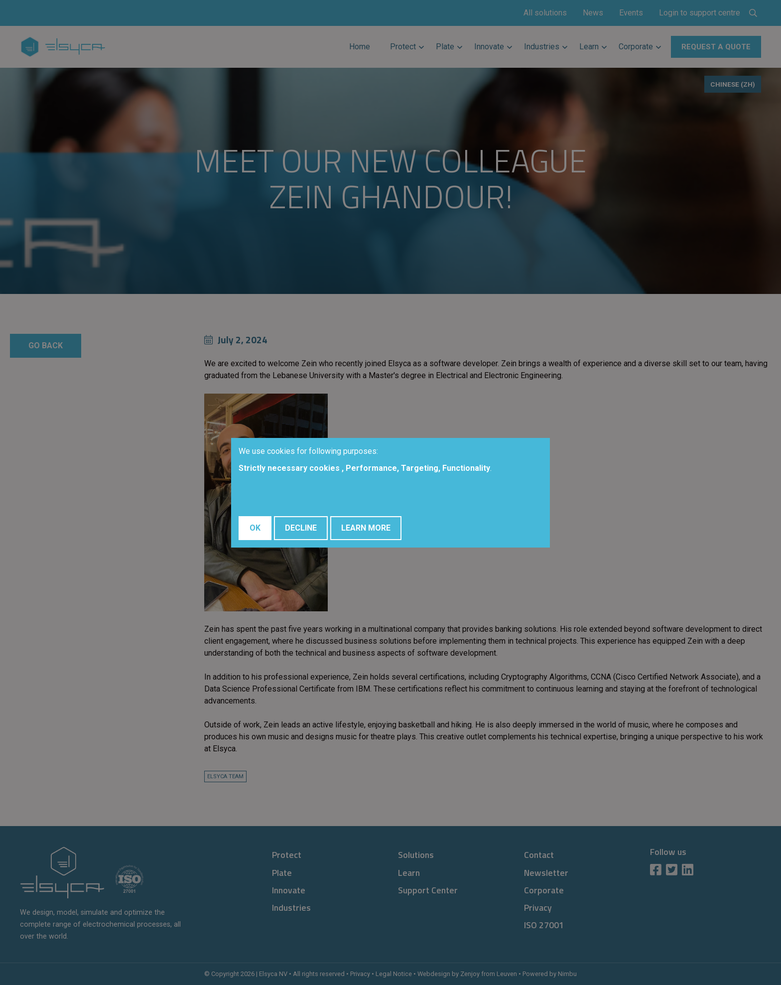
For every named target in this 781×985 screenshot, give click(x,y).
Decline (301, 528)
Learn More (365, 528)
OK (255, 528)
